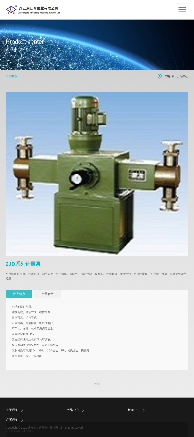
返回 (97, 384)
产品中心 (11, 76)
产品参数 (47, 294)
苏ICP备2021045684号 (20, 431)
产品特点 (19, 294)
